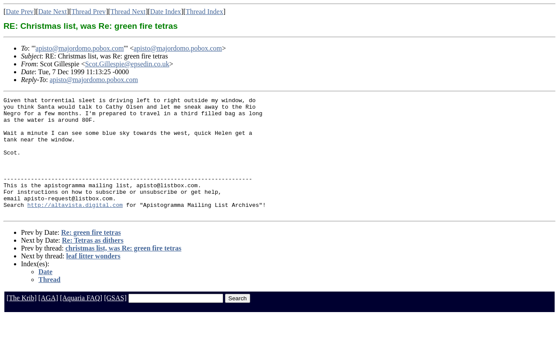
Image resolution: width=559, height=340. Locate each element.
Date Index (165, 11)
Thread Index (204, 11)
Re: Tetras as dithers (93, 264)
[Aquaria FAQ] (81, 321)
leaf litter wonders (93, 279)
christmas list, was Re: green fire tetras (124, 271)
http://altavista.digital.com (75, 227)
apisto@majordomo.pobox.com (79, 48)
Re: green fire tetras (91, 256)
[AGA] (48, 321)
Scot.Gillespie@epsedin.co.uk (127, 64)
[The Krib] (22, 321)
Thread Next (127, 11)
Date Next (52, 11)
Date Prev (20, 11)
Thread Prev (88, 11)
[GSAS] (115, 321)
